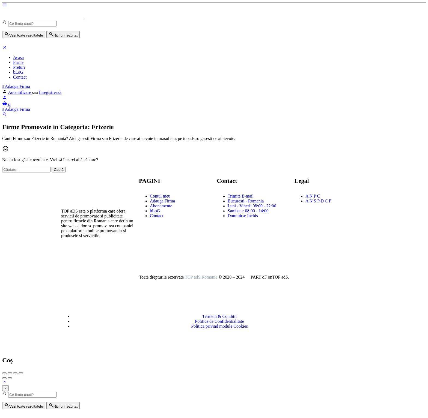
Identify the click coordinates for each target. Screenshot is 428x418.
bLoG (18, 72)
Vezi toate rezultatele (23, 34)
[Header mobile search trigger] (4, 115)
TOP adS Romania (201, 277)
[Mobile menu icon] (214, 5)
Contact (20, 77)
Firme (18, 62)
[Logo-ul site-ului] (43, 17)
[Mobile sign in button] (4, 98)
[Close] (5, 388)
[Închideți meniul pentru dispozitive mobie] (4, 48)
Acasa (18, 57)
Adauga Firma (16, 86)
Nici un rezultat (63, 34)
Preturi (19, 67)
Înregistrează (50, 92)
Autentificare (20, 92)
